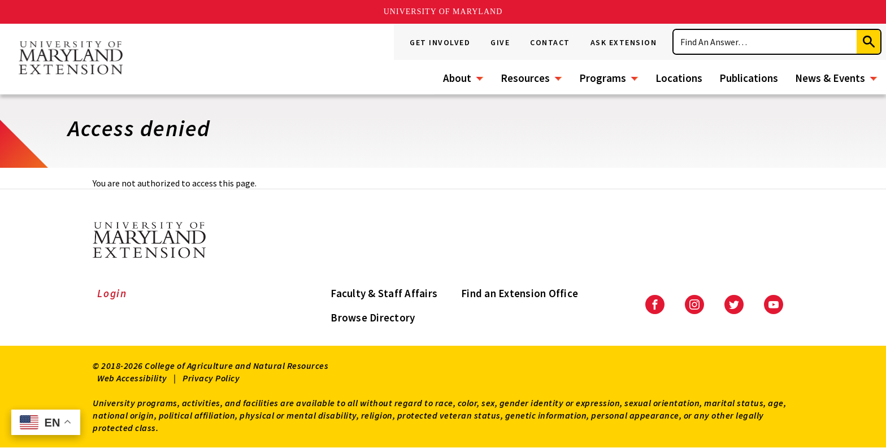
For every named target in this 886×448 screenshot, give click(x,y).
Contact (550, 42)
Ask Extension (623, 42)
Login (112, 293)
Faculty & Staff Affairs (384, 293)
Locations (678, 78)
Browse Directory (373, 317)
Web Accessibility (132, 378)
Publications (748, 78)
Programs (602, 78)
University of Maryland (443, 11)
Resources (525, 78)
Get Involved (440, 42)
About (457, 78)
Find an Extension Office (519, 293)
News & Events (830, 78)
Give (500, 42)
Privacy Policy (211, 378)
